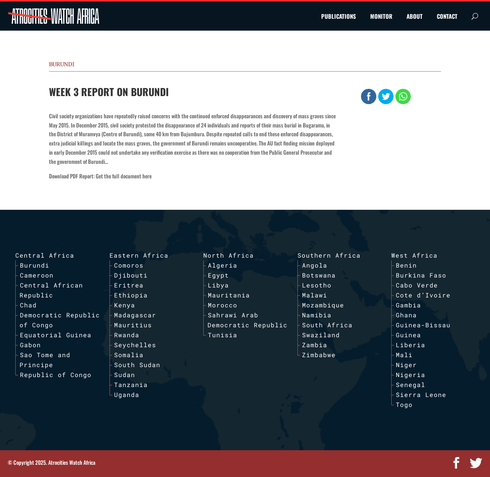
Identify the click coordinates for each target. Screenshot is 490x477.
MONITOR (381, 16)
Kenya (124, 305)
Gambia (408, 305)
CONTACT (447, 16)
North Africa (228, 255)
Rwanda (126, 335)
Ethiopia (131, 295)
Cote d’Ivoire (423, 295)
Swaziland (321, 335)
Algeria (222, 265)
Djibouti (131, 275)
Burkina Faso (421, 275)
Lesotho (317, 285)
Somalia (129, 355)
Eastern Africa (138, 255)
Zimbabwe (319, 355)
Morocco (222, 305)
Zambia (314, 345)
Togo (404, 404)
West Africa (414, 255)
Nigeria (410, 375)
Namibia (317, 315)
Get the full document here (124, 176)
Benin (406, 265)
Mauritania (229, 295)
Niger (406, 365)
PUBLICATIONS (338, 16)
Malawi (314, 295)
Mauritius (133, 325)
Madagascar (135, 315)
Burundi (61, 64)
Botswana (319, 275)
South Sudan (137, 365)
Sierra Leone (421, 394)
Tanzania (131, 385)
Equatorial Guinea (55, 335)
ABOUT (415, 16)
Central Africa (44, 255)
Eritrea (129, 285)
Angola (314, 265)
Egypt (218, 275)
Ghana (406, 315)
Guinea (408, 335)
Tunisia (222, 335)
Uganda (126, 394)
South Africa (327, 325)
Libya (218, 285)
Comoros (129, 265)
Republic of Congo (55, 375)
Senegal (410, 385)
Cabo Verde (417, 285)
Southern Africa (329, 255)
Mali (404, 355)
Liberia (410, 345)
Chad (28, 305)
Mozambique (323, 305)
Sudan (124, 375)
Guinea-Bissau (423, 325)
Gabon (30, 345)
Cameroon (37, 275)
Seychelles (135, 345)
